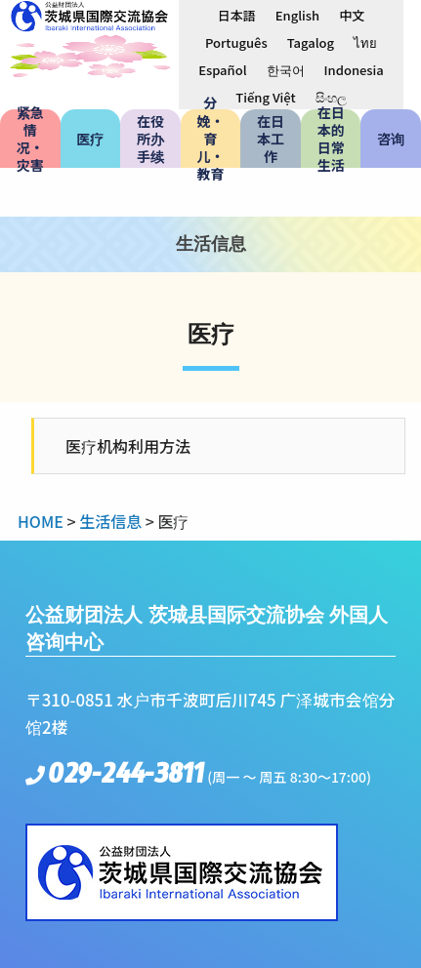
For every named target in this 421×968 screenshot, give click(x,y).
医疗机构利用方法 (127, 446)
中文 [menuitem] (351, 15)
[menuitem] (237, 14)
